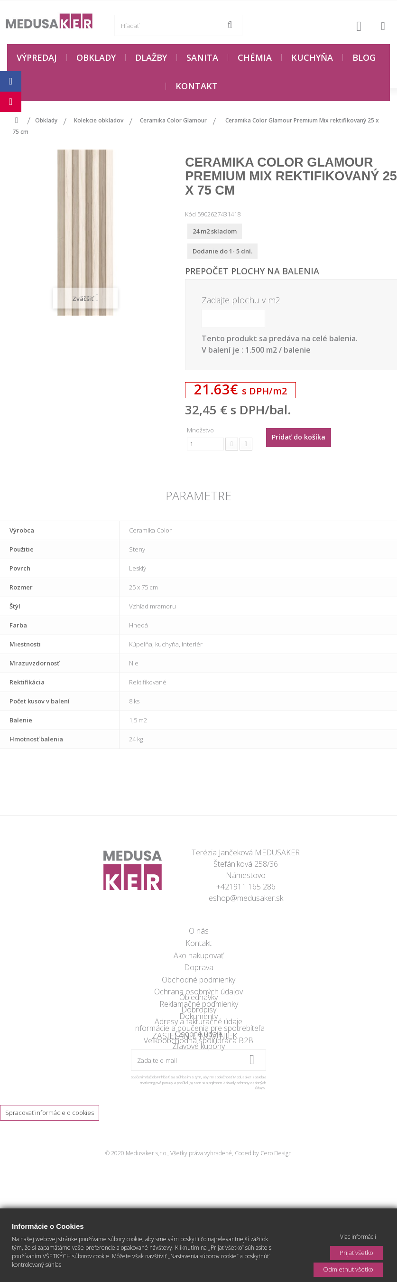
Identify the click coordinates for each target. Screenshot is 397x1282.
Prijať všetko (356, 1252)
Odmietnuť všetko (348, 1269)
